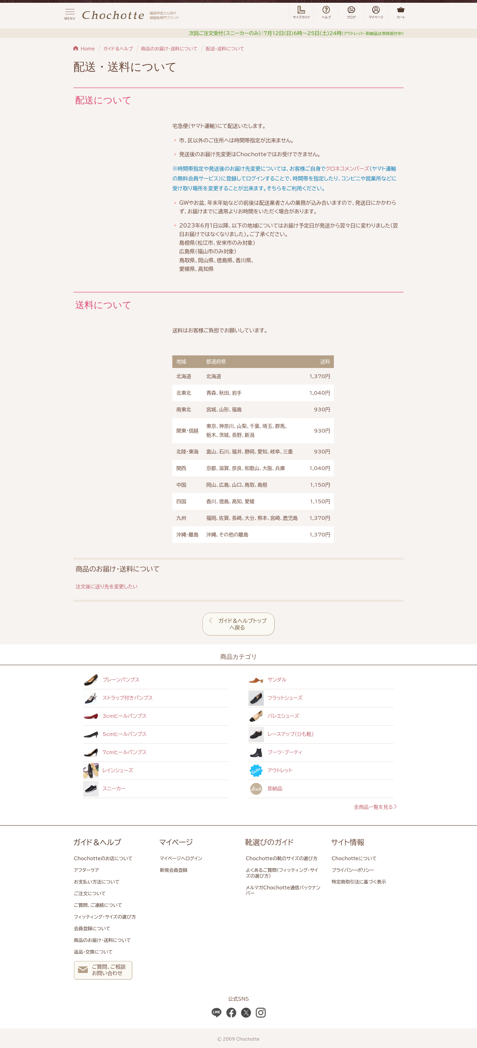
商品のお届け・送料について (169, 48)
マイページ (176, 842)
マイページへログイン (181, 858)
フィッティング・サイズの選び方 (105, 917)
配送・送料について (225, 48)
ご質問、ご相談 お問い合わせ (102, 970)
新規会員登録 (173, 870)
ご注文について (90, 893)
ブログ (351, 12)
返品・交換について (93, 952)
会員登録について (92, 928)
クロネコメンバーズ (347, 168)
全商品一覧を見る (376, 807)
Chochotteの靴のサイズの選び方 (281, 858)
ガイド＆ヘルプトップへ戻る (242, 624)
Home (88, 48)
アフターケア (86, 870)
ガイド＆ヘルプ (118, 48)
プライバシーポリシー (353, 870)
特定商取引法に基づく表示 (359, 882)
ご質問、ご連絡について (98, 905)
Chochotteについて (354, 858)
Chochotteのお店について (103, 858)
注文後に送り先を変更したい (107, 586)
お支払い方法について (97, 882)
